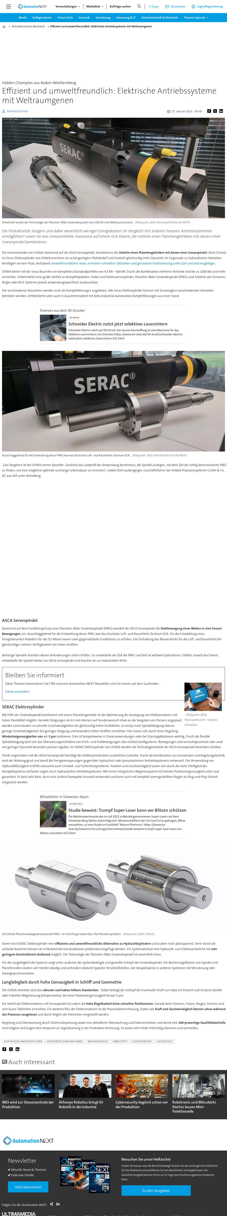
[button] (218, 1093)
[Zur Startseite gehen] (32, 6)
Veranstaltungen (66, 6)
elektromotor (142, 1041)
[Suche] (139, 6)
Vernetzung (103, 18)
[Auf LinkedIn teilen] (222, 111)
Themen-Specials (194, 18)
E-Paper (154, 6)
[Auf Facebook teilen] (210, 111)
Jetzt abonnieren (28, 1187)
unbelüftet (120, 1041)
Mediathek (93, 6)
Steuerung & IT (126, 18)
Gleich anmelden (16, 692)
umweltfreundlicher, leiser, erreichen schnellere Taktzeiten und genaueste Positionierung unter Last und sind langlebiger (133, 263)
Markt (23, 18)
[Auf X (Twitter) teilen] (216, 111)
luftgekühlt (164, 1041)
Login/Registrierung (210, 6)
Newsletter (178, 6)
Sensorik (84, 18)
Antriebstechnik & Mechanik (160, 18)
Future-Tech (65, 18)
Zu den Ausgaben (156, 1190)
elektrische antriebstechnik (23, 1041)
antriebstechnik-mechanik (65, 1041)
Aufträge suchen (120, 6)
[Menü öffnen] (8, 6)
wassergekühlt (97, 1041)
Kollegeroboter (42, 18)
